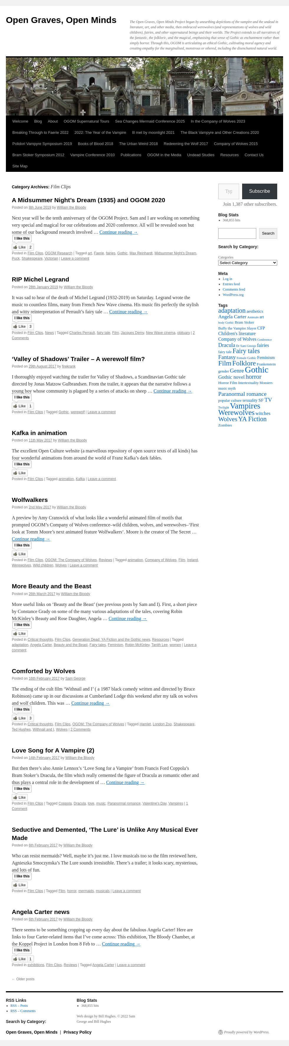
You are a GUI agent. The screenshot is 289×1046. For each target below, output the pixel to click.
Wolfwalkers (30, 499)
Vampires (175, 803)
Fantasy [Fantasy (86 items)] (227, 357)
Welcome (20, 121)
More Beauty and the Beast (51, 586)
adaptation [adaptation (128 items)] (232, 310)
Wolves (61, 565)
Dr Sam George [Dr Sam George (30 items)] (246, 345)
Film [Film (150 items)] (224, 363)
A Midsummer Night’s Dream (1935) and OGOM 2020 (88, 200)
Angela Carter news (41, 911)
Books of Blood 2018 (95, 143)
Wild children (43, 565)
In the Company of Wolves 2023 (218, 121)
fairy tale (103, 333)
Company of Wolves (160, 560)
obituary (183, 333)
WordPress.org (233, 295)
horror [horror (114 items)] (253, 376)
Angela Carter (41, 645)
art (90, 253)
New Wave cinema (160, 333)
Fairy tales (98, 645)
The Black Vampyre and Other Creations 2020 (219, 132)
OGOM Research (59, 253)
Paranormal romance (123, 803)
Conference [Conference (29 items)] (264, 339)
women (175, 645)
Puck (16, 258)
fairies (110, 253)
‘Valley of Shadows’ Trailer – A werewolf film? (78, 358)
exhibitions (35, 965)
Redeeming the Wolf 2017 (186, 143)
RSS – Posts (19, 1006)
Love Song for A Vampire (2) (53, 750)
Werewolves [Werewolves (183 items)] (236, 412)
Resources (229, 155)
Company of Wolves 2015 (236, 143)
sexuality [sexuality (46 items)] (249, 400)
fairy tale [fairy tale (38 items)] (224, 352)
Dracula (80, 803)
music (100, 803)
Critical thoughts (40, 640)
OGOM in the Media (164, 155)
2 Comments (80, 729)
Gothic (122, 253)
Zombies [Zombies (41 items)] (225, 425)
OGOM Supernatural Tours (86, 121)
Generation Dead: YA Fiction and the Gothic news (111, 640)
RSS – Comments (23, 1011)
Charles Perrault (82, 333)
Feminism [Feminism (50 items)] (266, 357)
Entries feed (231, 284)
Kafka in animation (39, 432)
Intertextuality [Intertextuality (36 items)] (248, 383)
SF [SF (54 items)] (260, 400)
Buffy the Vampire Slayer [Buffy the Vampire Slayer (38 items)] (237, 328)
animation (66, 479)
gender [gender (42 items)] (223, 371)
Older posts (23, 979)
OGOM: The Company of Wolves (71, 560)
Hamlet (145, 724)
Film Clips (35, 253)
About (53, 121)
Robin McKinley (137, 645)
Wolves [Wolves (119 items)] (227, 419)
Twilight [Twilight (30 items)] (223, 407)
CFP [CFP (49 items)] (261, 328)
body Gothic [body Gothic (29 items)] (226, 322)
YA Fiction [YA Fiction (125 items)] (252, 419)
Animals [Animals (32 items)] (253, 317)
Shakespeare (32, 258)
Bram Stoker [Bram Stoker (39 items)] (244, 322)
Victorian (51, 258)
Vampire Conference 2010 (92, 155)
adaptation (20, 645)
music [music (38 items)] (222, 388)
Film (115, 333)
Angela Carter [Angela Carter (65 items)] (232, 316)
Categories (225, 257)
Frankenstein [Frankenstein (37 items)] (266, 364)
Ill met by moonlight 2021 (153, 132)
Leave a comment (75, 258)
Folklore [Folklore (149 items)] (244, 363)
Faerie (99, 253)
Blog (38, 121)
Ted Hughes (21, 729)
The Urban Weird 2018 (138, 143)
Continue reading (118, 232)
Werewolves (21, 565)
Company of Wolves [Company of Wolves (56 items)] (237, 339)
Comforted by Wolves (43, 671)
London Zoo (162, 724)
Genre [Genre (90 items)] (237, 371)
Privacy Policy (77, 1032)
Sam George (75, 678)
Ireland (192, 560)
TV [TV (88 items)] (268, 400)
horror (71, 891)
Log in (227, 279)
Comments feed (234, 289)
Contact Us (253, 155)
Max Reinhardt (140, 253)
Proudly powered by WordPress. (247, 1032)
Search (268, 233)
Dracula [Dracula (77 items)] (226, 345)
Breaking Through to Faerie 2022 (40, 132)
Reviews (105, 560)
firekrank (68, 366)
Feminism (115, 645)
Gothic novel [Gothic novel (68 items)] (231, 377)
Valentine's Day (154, 803)
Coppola (65, 803)
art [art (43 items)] (262, 317)
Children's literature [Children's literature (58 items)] (237, 333)
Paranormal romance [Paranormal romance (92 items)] (242, 394)
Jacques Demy (132, 333)
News (49, 333)
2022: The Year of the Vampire (100, 132)
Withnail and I (43, 729)
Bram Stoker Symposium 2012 (38, 155)
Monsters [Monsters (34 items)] (266, 383)
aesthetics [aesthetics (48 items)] (255, 311)
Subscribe (259, 191)
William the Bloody (71, 207)
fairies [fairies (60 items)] (263, 345)
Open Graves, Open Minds (61, 20)
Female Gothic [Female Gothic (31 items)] (246, 358)
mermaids (86, 891)
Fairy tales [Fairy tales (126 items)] (246, 351)
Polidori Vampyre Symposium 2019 (42, 143)
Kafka (80, 479)
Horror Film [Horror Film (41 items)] (227, 382)
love (91, 803)
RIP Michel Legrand (40, 279)
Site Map (19, 166)
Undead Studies (201, 155)
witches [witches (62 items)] (262, 413)
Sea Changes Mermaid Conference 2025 (150, 121)
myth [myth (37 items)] (232, 388)
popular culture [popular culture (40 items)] (230, 400)
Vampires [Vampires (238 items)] (245, 405)
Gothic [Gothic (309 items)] (256, 369)
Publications (131, 155)
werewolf (78, 412)
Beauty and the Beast (71, 645)
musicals (103, 891)
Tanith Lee (159, 645)
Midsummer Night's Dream (175, 253)
